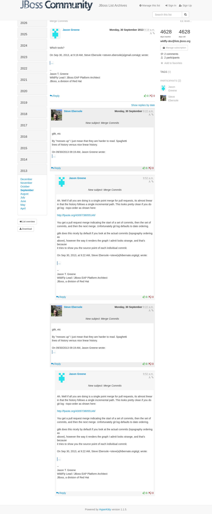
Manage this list (149, 5)
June (23, 201)
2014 (23, 159)
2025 (23, 34)
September (27, 190)
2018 (23, 114)
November (26, 182)
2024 (23, 45)
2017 (23, 125)
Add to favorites (171, 63)
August (24, 193)
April (23, 208)
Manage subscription (174, 47)
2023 (23, 57)
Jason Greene (71, 29)
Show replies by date (143, 105)
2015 (23, 148)
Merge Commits (59, 21)
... (52, 62)
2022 (23, 68)
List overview (27, 221)
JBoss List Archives (73, 5)
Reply (55, 95)
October (25, 186)
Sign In (170, 5)
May (22, 204)
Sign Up (185, 5)
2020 (23, 91)
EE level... (186, 21)
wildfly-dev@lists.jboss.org (175, 41)
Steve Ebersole (73, 111)
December (26, 179)
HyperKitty (105, 509)
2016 (23, 136)
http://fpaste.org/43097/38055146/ (76, 215)
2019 (23, 102)
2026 (23, 23)
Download (26, 229)
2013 (23, 171)
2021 (23, 80)
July (22, 197)
